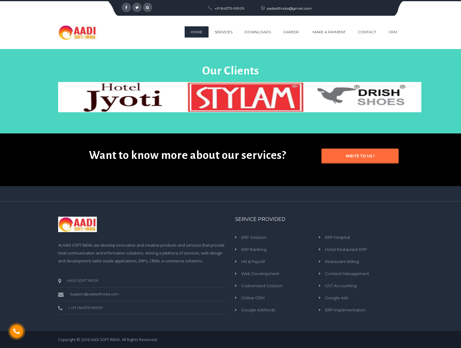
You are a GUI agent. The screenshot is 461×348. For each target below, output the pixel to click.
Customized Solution (261, 285)
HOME (197, 32)
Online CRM (253, 297)
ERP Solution (253, 237)
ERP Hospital (337, 237)
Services (223, 32)
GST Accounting (341, 285)
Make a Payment (329, 32)
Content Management (347, 273)
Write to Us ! (360, 156)
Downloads (258, 32)
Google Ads (336, 297)
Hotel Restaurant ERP (346, 249)
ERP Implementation (345, 309)
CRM (392, 32)
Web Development (260, 273)
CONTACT (367, 32)
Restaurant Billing (342, 261)
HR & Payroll (253, 261)
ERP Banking (253, 249)
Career (291, 32)
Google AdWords (258, 309)
